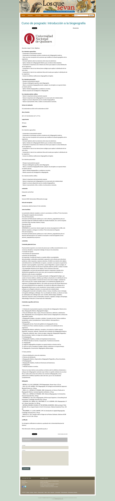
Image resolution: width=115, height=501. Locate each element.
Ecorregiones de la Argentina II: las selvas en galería (49, 483)
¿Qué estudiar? (57, 492)
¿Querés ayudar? (56, 15)
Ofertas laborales (64, 492)
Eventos (46, 15)
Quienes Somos (24, 482)
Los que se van (45, 497)
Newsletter (24, 481)
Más (73, 16)
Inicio (23, 15)
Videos (67, 15)
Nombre (23, 445)
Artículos (38, 15)
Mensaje (23, 450)
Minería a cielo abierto (44, 482)
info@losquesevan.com (59, 498)
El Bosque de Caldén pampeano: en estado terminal (49, 481)
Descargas (52, 492)
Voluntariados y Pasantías (72, 492)
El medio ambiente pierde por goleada (47, 485)
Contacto (23, 483)
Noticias (30, 15)
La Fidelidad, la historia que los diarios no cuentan (49, 486)
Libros (49, 492)
